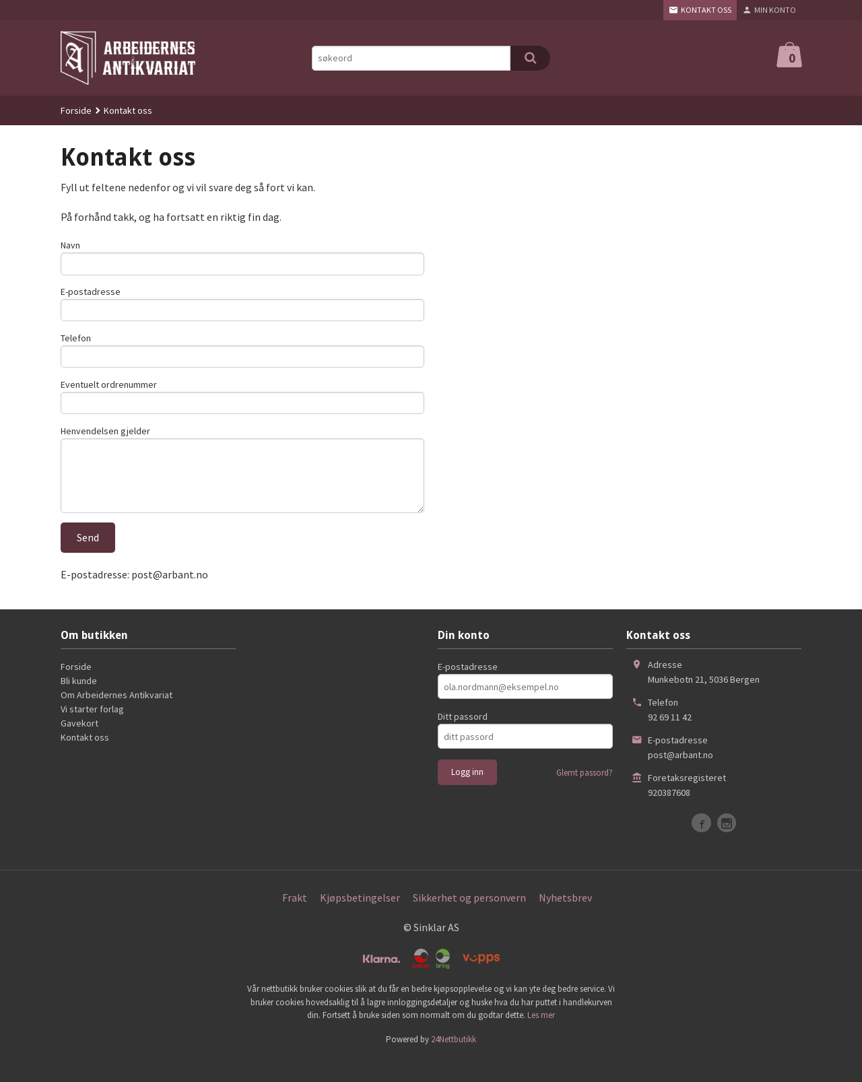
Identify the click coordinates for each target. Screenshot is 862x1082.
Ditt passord (463, 740)
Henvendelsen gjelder (105, 444)
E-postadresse (91, 295)
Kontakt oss (85, 761)
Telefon (76, 345)
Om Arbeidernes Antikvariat (116, 718)
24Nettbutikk (453, 1062)
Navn (70, 245)
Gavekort (79, 747)
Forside (76, 110)
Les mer (541, 1038)
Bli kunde (79, 704)
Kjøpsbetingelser (360, 921)
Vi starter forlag (92, 732)
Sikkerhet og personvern (469, 921)
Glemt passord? (584, 796)
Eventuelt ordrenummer (109, 394)
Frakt (294, 921)
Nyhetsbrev (565, 921)
